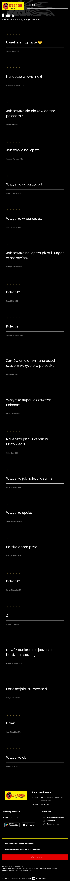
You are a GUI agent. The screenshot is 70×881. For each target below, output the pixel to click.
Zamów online (35, 857)
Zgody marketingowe (49, 868)
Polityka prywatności (18, 868)
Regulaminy (6, 868)
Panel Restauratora (25, 870)
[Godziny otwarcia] (17, 817)
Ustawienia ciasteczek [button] (33, 868)
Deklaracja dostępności (10, 870)
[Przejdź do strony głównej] (13, 6)
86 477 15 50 (46, 804)
